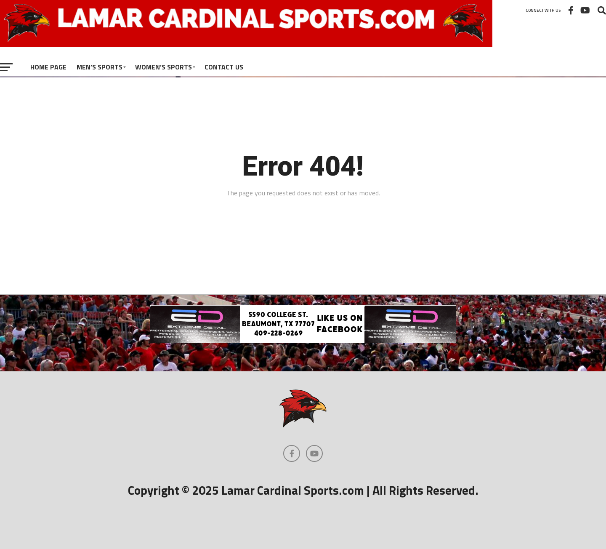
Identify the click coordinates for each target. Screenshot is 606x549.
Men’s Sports (99, 67)
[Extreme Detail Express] (303, 341)
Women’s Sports (163, 67)
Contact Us (224, 67)
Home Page (48, 67)
